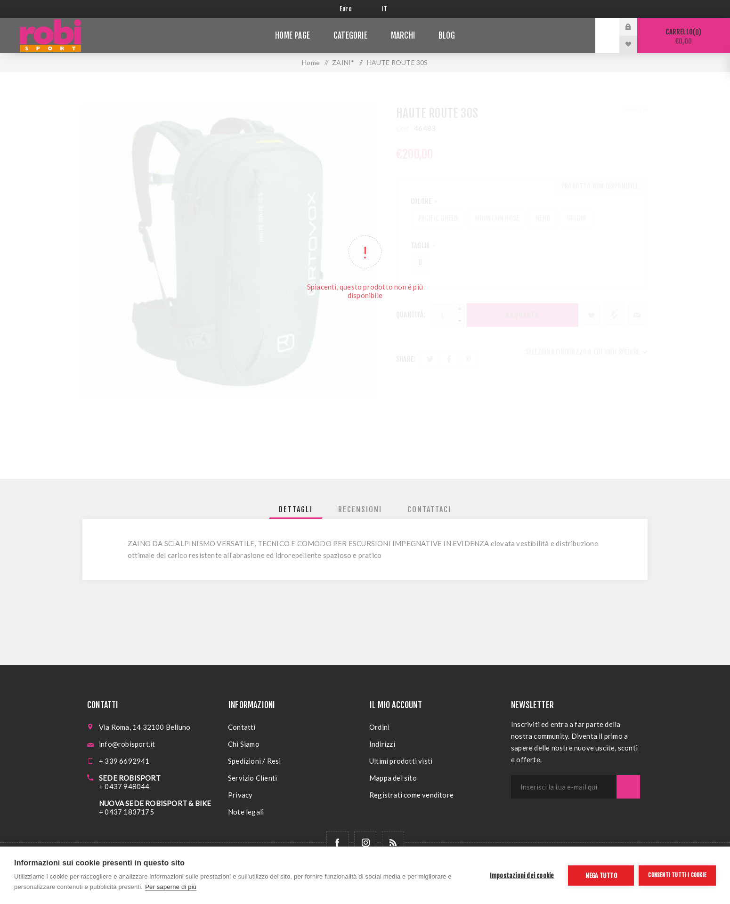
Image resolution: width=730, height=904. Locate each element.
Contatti (242, 727)
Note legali (246, 811)
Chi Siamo (244, 744)
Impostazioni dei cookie (522, 876)
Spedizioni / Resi (254, 761)
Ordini (379, 727)
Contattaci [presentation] (429, 509)
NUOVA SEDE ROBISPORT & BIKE (155, 803)
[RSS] (393, 842)
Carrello (684, 36)
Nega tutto (601, 876)
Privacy (240, 795)
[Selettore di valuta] (353, 9)
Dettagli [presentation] (296, 509)
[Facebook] (337, 842)
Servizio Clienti (252, 778)
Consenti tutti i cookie (677, 875)
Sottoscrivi (628, 787)
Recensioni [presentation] (360, 509)
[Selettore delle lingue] (386, 9)
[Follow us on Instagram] (365, 842)
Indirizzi (382, 744)
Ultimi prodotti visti (400, 761)
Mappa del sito (393, 778)
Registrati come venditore (411, 795)
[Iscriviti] (563, 787)
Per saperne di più (170, 886)
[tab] (295, 509)
